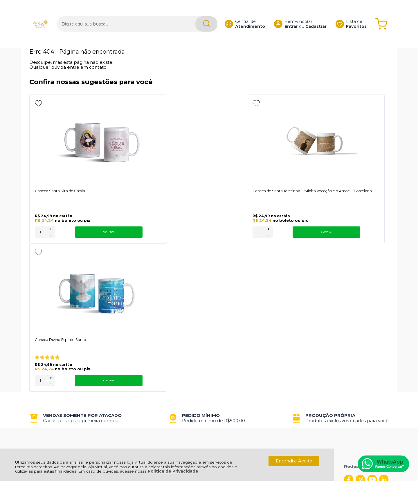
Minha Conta (200, 336)
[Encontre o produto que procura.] (196, 13)
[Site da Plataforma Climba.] (209, 440)
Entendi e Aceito (294, 461)
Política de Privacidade (173, 471)
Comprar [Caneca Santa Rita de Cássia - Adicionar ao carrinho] (83, 233)
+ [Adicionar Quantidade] (51, 230)
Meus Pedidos (201, 330)
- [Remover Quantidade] (51, 236)
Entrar (285, 16)
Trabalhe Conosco (124, 342)
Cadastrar (310, 16)
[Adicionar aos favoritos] (38, 103)
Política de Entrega (50, 342)
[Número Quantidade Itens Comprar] (40, 233)
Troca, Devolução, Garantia (133, 330)
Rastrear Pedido (203, 342)
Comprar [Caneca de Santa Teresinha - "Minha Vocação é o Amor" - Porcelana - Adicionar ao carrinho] (217, 233)
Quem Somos (44, 330)
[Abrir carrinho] (381, 13)
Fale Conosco (44, 349)
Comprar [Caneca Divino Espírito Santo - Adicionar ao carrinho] (351, 233)
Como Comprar (121, 336)
